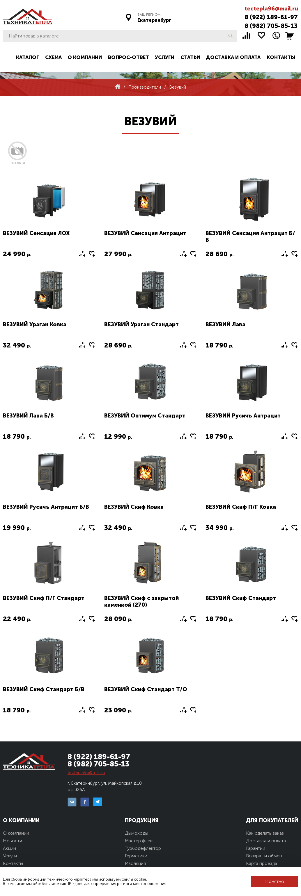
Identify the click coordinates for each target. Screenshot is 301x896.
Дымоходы (136, 833)
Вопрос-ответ (128, 57)
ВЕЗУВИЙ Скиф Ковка (134, 506)
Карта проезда (261, 863)
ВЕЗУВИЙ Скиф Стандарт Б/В (43, 689)
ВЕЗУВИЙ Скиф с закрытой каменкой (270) (141, 601)
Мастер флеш (139, 840)
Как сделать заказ (265, 833)
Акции (9, 848)
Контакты (281, 57)
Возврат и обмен (264, 856)
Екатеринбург (154, 20)
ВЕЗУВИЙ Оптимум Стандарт (144, 415)
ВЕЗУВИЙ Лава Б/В (28, 415)
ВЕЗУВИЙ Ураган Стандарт (141, 324)
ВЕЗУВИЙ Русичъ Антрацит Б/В (46, 506)
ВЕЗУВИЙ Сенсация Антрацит (145, 233)
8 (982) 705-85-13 (271, 25)
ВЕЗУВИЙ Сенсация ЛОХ (36, 233)
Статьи (190, 57)
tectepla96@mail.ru (271, 8)
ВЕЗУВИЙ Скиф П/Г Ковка (241, 506)
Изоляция (135, 863)
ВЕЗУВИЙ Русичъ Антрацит (243, 415)
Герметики (136, 856)
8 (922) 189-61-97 (271, 17)
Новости (12, 840)
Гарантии (255, 848)
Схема (53, 57)
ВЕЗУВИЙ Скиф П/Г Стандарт (43, 598)
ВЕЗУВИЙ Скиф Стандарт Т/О (145, 689)
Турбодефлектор (143, 848)
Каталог (27, 57)
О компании (85, 57)
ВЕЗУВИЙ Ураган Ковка (34, 324)
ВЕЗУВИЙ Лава (225, 324)
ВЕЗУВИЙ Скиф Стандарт (241, 598)
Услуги (164, 57)
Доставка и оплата (233, 57)
